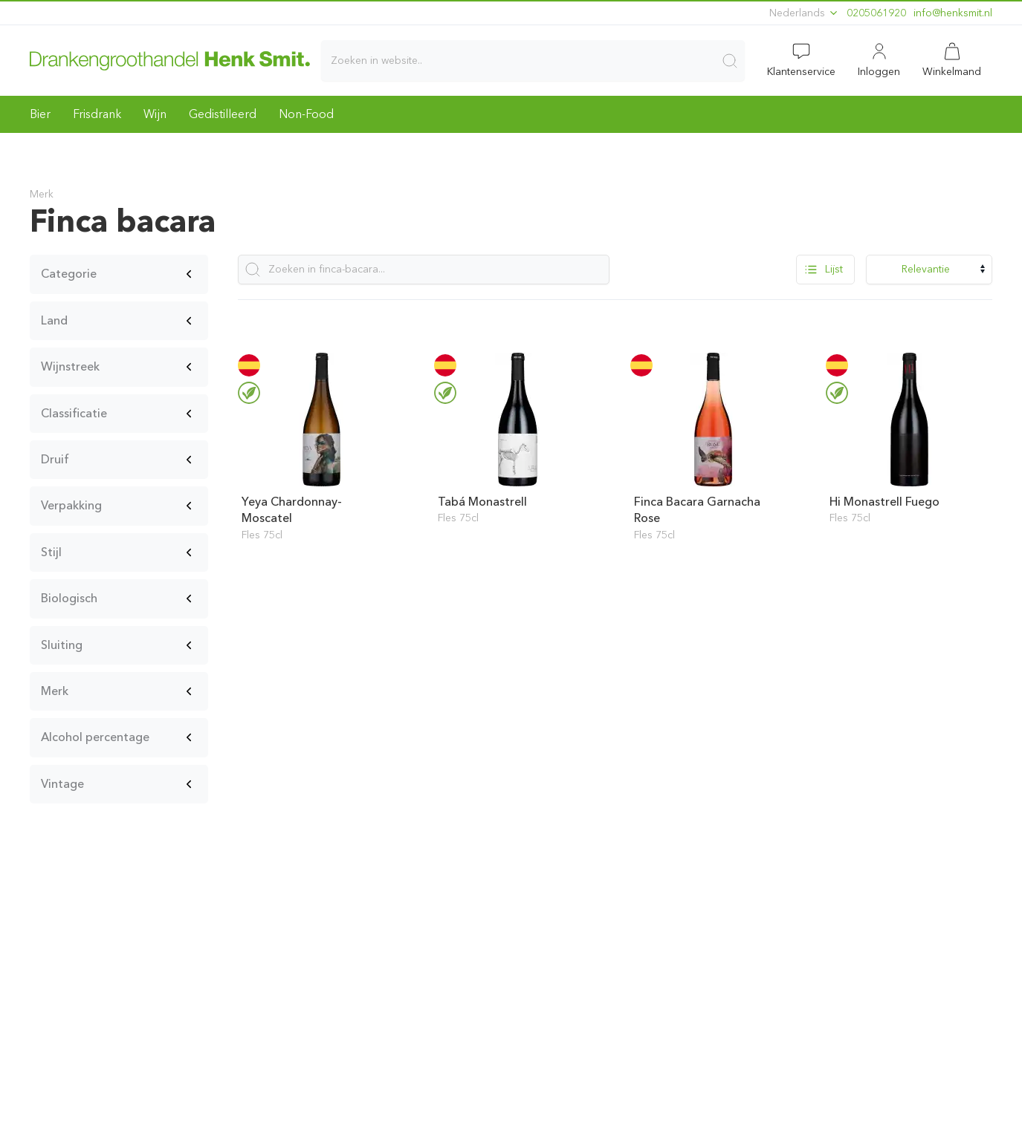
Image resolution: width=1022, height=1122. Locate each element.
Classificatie (74, 413)
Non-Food (306, 114)
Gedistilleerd (222, 114)
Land (54, 320)
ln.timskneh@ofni (952, 13)
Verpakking (71, 505)
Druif (55, 459)
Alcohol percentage (95, 737)
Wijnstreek (70, 366)
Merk (54, 691)
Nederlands (804, 13)
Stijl (51, 552)
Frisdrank (97, 114)
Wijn (154, 114)
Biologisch (69, 598)
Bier (40, 114)
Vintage (62, 784)
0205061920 (876, 13)
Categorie (69, 274)
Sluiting (62, 645)
